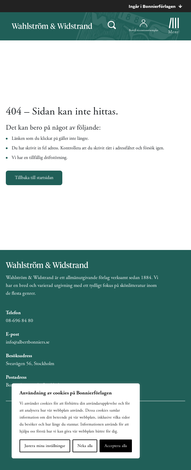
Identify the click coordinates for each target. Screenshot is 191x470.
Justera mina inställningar (44, 445)
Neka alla (85, 445)
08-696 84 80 (19, 320)
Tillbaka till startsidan (34, 178)
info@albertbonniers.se (27, 342)
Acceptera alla (116, 445)
